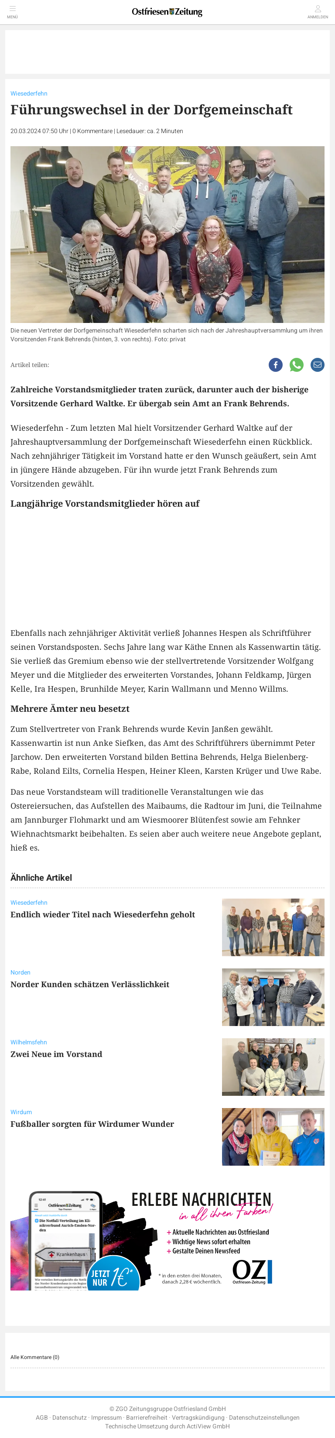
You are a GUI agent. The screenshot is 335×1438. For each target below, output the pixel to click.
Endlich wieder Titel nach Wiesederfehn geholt (102, 914)
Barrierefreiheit (147, 1417)
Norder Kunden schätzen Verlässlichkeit (89, 984)
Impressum (106, 1417)
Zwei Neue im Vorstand (56, 1054)
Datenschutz (69, 1417)
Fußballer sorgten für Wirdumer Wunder (92, 1124)
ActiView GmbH (208, 1426)
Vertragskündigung (198, 1417)
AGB (42, 1417)
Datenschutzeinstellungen (264, 1417)
